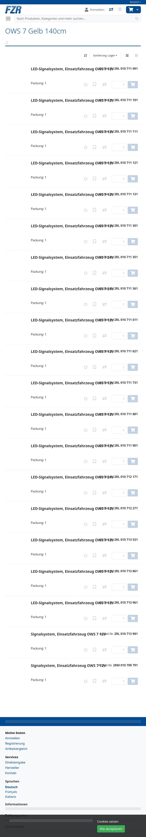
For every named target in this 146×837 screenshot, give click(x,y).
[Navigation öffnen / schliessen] (9, 19)
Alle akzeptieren (111, 829)
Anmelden (12, 738)
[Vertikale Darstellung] (127, 55)
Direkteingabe (15, 762)
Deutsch (134, 2)
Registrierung (15, 743)
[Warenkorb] (130, 9)
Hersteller (12, 768)
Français (11, 792)
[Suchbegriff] (73, 18)
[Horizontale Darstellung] (136, 55)
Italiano (10, 797)
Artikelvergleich (16, 749)
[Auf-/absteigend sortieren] (85, 55)
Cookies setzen (107, 821)
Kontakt (10, 773)
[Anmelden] (95, 9)
